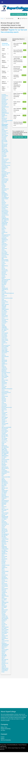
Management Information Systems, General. (5, 466)
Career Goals (5, 49)
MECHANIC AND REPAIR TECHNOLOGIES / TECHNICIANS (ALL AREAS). (5, 491)
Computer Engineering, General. (4, 228)
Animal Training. (5, 128)
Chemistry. (4, 203)
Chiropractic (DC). (5, 207)
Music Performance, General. (4, 506)
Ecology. (3, 262)
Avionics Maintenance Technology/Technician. (6, 171)
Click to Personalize (18, 14)
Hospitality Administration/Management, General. (7, 389)
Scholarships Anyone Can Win (5, 44)
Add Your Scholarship (6, 740)
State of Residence (5, 82)
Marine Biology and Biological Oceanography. (5, 469)
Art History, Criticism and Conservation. (4, 155)
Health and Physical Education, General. (5, 356)
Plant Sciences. (4, 583)
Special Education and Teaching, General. (5, 633)
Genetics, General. (5, 340)
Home (2, 18)
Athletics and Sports (5, 77)
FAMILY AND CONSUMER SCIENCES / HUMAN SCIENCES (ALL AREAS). (5, 308)
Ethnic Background (5, 66)
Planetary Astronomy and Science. (4, 581)
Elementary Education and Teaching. (4, 274)
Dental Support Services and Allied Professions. (5, 254)
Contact (2, 736)
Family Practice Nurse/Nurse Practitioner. (4, 313)
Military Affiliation (5, 61)
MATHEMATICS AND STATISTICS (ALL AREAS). (5, 483)
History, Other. (4, 386)
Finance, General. (5, 315)
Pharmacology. (4, 556)
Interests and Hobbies (5, 55)
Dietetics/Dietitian (5, 259)
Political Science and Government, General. (5, 586)
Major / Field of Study (5, 88)
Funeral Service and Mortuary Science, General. (5, 338)
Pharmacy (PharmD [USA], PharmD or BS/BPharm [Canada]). (4, 560)
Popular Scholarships (6, 728)
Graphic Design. (4, 350)
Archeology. (4, 137)
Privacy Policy (3, 744)
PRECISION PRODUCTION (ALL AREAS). (5, 596)
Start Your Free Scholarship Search (20, 137)
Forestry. (3, 331)
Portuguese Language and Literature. (4, 592)
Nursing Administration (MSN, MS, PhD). (5, 529)
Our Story (3, 730)
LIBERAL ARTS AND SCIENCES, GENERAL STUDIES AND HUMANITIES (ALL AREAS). (5, 452)
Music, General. (4, 514)
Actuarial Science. (5, 95)
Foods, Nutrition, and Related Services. (5, 323)
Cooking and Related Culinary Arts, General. (5, 245)
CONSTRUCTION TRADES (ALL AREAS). (5, 241)
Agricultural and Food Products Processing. (4, 104)
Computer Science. (5, 236)
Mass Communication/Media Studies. (6, 477)
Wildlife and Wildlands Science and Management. (5, 668)
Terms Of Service (22, 744)
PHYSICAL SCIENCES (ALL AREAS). (4, 567)
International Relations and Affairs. (4, 410)
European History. (5, 301)
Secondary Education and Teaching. (4, 624)
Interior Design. (4, 404)
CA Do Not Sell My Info (12, 744)
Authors (2, 738)
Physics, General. (5, 575)
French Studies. (4, 335)
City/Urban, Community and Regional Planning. (5, 210)
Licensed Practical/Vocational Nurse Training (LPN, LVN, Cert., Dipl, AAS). (5, 461)
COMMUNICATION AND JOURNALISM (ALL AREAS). (5, 220)
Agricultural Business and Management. (4, 110)
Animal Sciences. (5, 126)
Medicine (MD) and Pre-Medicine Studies (5, 498)
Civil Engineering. (5, 212)
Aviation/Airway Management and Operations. (5, 168)
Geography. (4, 341)
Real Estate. (4, 612)
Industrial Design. (5, 396)
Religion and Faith (5, 72)
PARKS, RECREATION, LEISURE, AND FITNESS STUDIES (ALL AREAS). (5, 548)
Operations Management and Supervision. (5, 541)
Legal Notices (3, 746)
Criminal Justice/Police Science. (4, 248)
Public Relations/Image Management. (5, 610)
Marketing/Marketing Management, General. (5, 473)
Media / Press (4, 727)
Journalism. (4, 424)
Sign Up (24, 18)
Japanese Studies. (5, 423)
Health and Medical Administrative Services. (5, 353)
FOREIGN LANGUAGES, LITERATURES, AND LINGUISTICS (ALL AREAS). (5, 328)
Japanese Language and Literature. (4, 421)
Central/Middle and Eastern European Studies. (5, 199)
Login (20, 18)
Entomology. (4, 291)
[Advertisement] (14, 693)
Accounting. (4, 94)
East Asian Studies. (5, 260)
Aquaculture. (4, 134)
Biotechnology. (4, 181)
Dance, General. (4, 252)
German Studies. (5, 349)
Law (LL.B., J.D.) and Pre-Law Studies (5, 442)
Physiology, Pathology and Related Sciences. (5, 577)
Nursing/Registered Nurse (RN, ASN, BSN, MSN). (5, 535)
